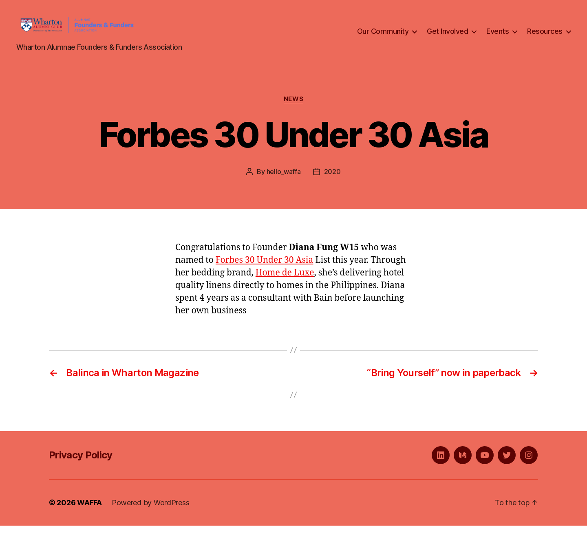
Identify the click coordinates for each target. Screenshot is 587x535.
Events (497, 36)
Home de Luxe (285, 282)
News (293, 108)
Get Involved (447, 36)
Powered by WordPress (151, 512)
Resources (545, 36)
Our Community (383, 36)
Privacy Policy (81, 464)
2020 (332, 181)
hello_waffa (284, 181)
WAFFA (89, 512)
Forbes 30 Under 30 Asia (264, 269)
